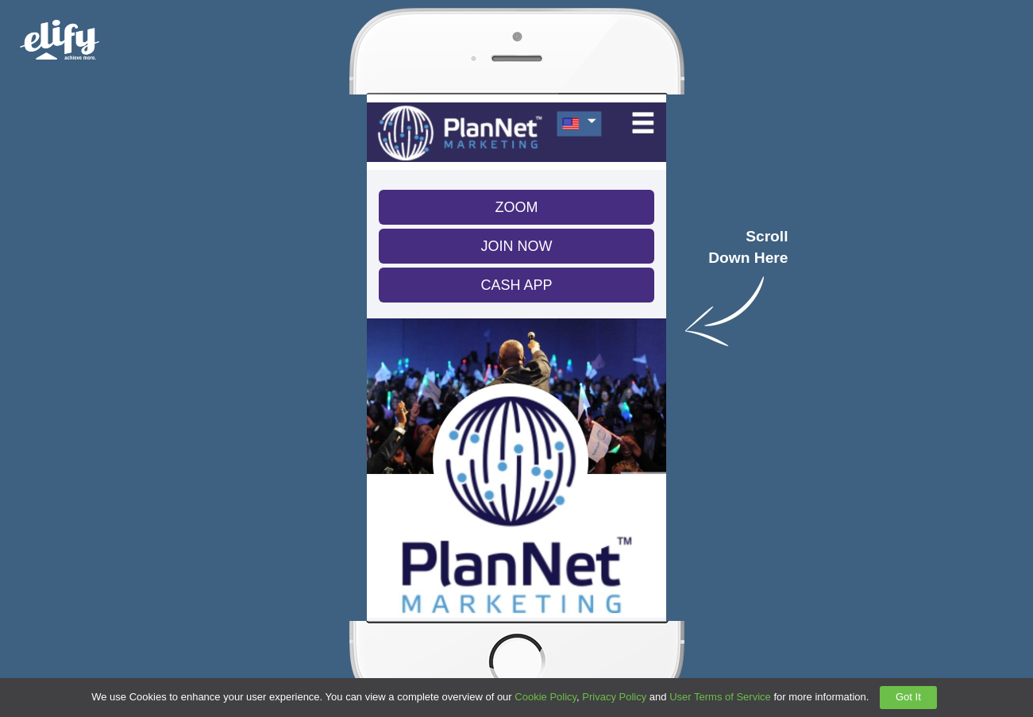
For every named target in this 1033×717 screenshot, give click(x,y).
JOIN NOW (517, 246)
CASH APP (516, 285)
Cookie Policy (545, 697)
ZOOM (516, 207)
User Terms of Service (720, 697)
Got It (908, 697)
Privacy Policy (614, 697)
